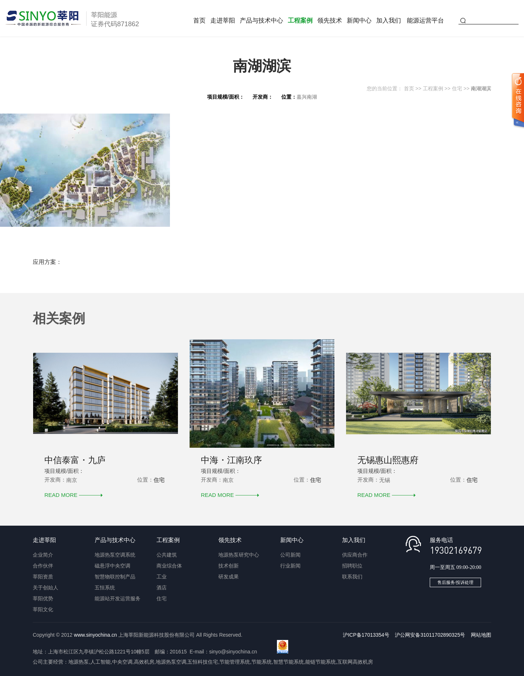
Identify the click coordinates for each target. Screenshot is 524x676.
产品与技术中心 (261, 20)
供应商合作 (355, 555)
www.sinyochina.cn (95, 635)
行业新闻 (290, 566)
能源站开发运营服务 (117, 598)
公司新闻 (290, 555)
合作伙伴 (43, 566)
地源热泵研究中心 (238, 555)
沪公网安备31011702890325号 (430, 635)
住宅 (457, 88)
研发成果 (228, 577)
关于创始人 (45, 587)
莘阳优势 (43, 598)
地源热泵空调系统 (115, 555)
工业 (161, 577)
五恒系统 (105, 587)
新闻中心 (359, 20)
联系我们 (352, 577)
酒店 (161, 587)
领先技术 (329, 20)
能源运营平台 (425, 20)
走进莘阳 (222, 20)
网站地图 (481, 635)
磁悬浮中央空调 (112, 566)
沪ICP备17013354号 (366, 635)
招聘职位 (352, 566)
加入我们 (388, 20)
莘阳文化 (43, 609)
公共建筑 (166, 555)
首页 (199, 20)
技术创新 (228, 566)
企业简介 (43, 555)
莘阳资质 (43, 577)
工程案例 (300, 20)
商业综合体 (169, 566)
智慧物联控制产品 (115, 577)
